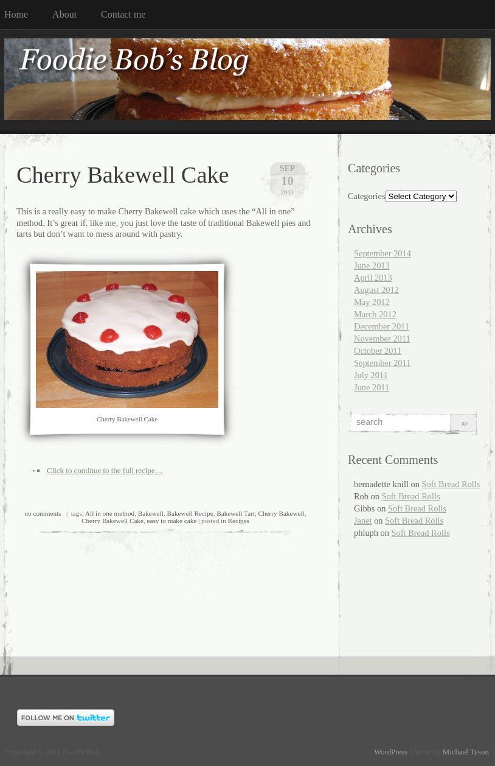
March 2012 (375, 314)
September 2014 (382, 253)
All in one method (109, 513)
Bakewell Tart (235, 513)
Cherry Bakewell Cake (122, 175)
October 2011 (377, 351)
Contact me (123, 14)
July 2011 (371, 375)
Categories (367, 196)
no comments (43, 513)
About (64, 14)
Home (16, 14)
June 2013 (372, 265)
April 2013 (373, 278)
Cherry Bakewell (281, 513)
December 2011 (381, 326)
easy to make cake (172, 520)
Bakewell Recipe (190, 513)
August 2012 (376, 290)
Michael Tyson (466, 752)
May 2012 (372, 302)
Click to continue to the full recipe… (105, 470)
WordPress (390, 752)
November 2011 (382, 338)
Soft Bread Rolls (451, 484)
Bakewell (151, 513)
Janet (363, 520)
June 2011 (371, 387)
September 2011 (382, 363)
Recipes (238, 520)
